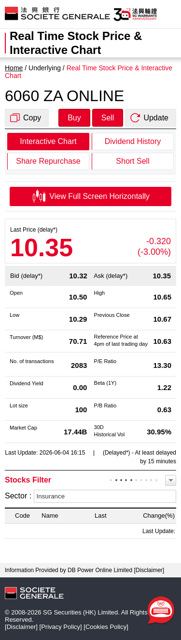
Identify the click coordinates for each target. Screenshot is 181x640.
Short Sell (132, 161)
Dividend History (133, 141)
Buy (74, 118)
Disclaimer (149, 570)
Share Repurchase (48, 161)
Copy (32, 118)
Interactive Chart (48, 141)
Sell (107, 118)
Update (155, 118)
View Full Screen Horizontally (90, 197)
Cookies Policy (105, 626)
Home (14, 68)
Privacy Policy (60, 626)
